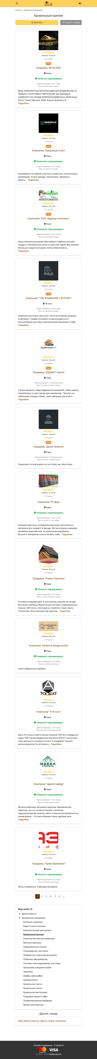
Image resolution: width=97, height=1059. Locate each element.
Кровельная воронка (33, 1005)
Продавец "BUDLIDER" (48, 67)
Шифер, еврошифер (32, 976)
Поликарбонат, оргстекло (35, 951)
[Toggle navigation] (16, 3)
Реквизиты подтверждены (48, 161)
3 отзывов (48, 496)
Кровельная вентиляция (35, 992)
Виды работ (24, 909)
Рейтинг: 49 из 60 (48, 55)
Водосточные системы (34, 926)
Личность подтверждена (48, 78)
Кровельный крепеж (33, 934)
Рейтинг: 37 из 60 (48, 703)
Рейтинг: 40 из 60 (48, 569)
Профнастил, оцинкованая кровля (40, 955)
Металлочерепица (32, 943)
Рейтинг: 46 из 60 (48, 206)
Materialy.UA (55, 1054)
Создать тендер (71, 22)
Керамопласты (30, 980)
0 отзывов (48, 59)
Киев (20, 1021)
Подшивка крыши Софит (35, 996)
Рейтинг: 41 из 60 (48, 493)
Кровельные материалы (32, 918)
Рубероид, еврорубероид (35, 959)
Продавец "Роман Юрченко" (49, 578)
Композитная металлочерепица (39, 938)
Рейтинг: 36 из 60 (48, 286)
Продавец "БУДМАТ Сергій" (49, 372)
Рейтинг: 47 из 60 (48, 138)
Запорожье (60, 1021)
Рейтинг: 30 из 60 (48, 434)
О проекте (59, 1045)
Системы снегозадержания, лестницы (42, 963)
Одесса (43, 1021)
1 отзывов (48, 142)
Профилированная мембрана (37, 1000)
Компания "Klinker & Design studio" (49, 645)
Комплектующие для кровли (37, 930)
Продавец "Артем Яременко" (48, 863)
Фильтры (37, 22)
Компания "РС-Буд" (49, 501)
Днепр (27, 1021)
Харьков (35, 1021)
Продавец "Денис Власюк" (48, 446)
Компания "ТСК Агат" (48, 711)
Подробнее (23, 103)
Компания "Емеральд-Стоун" (48, 150)
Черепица (28, 971)
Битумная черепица (33, 922)
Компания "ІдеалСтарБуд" (49, 784)
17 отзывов (48, 210)
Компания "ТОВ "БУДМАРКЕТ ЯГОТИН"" (49, 298)
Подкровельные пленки (35, 947)
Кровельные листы (32, 984)
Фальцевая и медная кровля (37, 967)
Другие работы (27, 914)
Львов (51, 1021)
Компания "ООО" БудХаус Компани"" (49, 218)
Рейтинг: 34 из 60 (48, 360)
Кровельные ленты (32, 988)
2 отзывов (48, 573)
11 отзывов (48, 706)
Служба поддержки (42, 1045)
